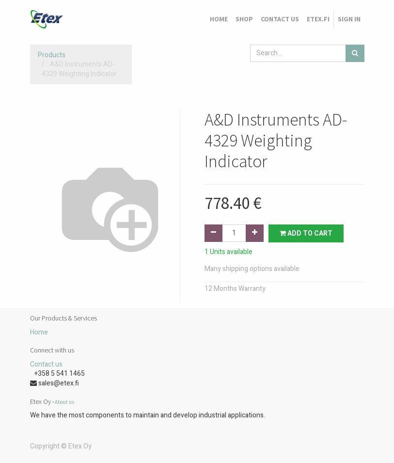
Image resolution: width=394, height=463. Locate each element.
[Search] (355, 53)
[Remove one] (213, 233)
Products (51, 55)
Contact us (46, 364)
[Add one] (255, 233)
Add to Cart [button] (306, 233)
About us (64, 402)
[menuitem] (219, 19)
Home (39, 332)
